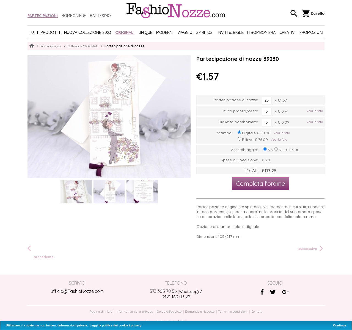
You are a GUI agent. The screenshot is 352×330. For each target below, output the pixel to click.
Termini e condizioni (233, 311)
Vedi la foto (314, 111)
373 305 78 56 (174, 291)
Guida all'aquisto (169, 311)
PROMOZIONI (311, 32)
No (270, 149)
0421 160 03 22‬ (175, 296)
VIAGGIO (185, 32)
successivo (311, 248)
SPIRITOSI (204, 32)
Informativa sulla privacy (134, 311)
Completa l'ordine (260, 183)
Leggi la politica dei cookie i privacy (115, 325)
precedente (41, 251)
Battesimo (100, 15)
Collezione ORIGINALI (83, 46)
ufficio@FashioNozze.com (77, 291)
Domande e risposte (200, 311)
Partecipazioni (43, 15)
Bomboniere (74, 15)
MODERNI (164, 32)
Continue (339, 325)
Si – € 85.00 (289, 149)
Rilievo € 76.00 (255, 139)
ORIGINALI (124, 32)
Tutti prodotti (44, 32)
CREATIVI (287, 32)
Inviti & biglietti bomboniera (247, 32)
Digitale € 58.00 (256, 132)
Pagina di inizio (101, 311)
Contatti (257, 311)
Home (31, 45)
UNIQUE (145, 32)
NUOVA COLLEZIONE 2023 (87, 32)
